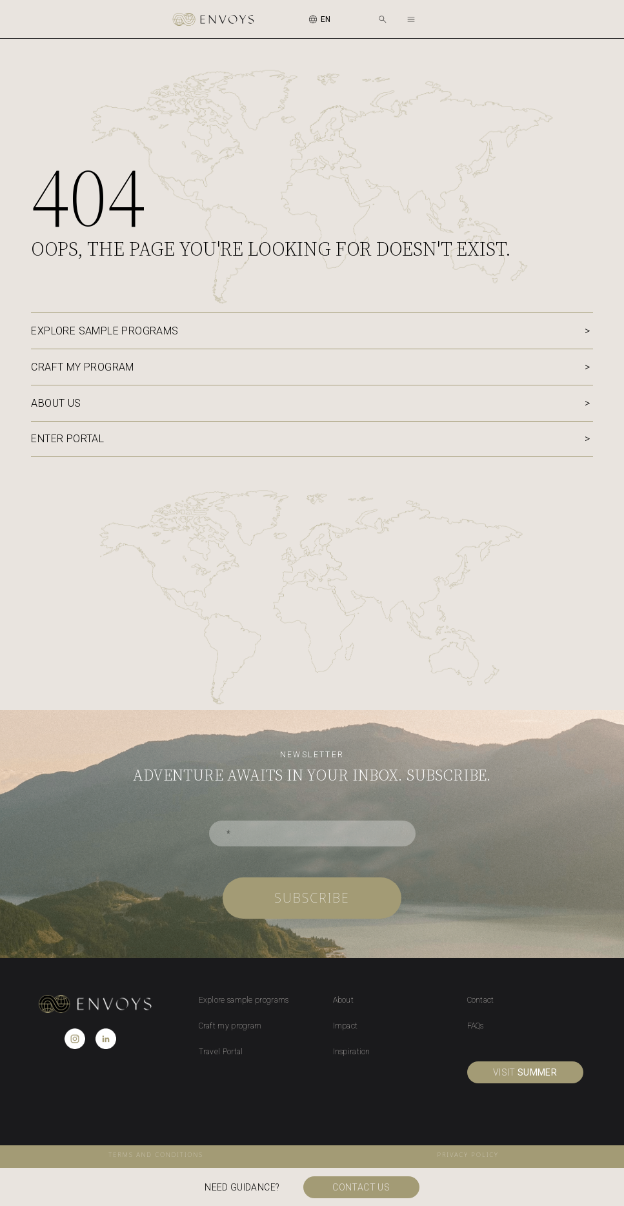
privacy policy (468, 1154)
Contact (480, 1000)
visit (525, 1072)
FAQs (475, 1025)
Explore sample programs (104, 331)
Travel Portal (221, 1051)
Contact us (362, 1187)
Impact (345, 1025)
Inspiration (351, 1051)
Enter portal (67, 439)
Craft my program (82, 367)
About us (56, 403)
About (343, 1000)
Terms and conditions (155, 1154)
